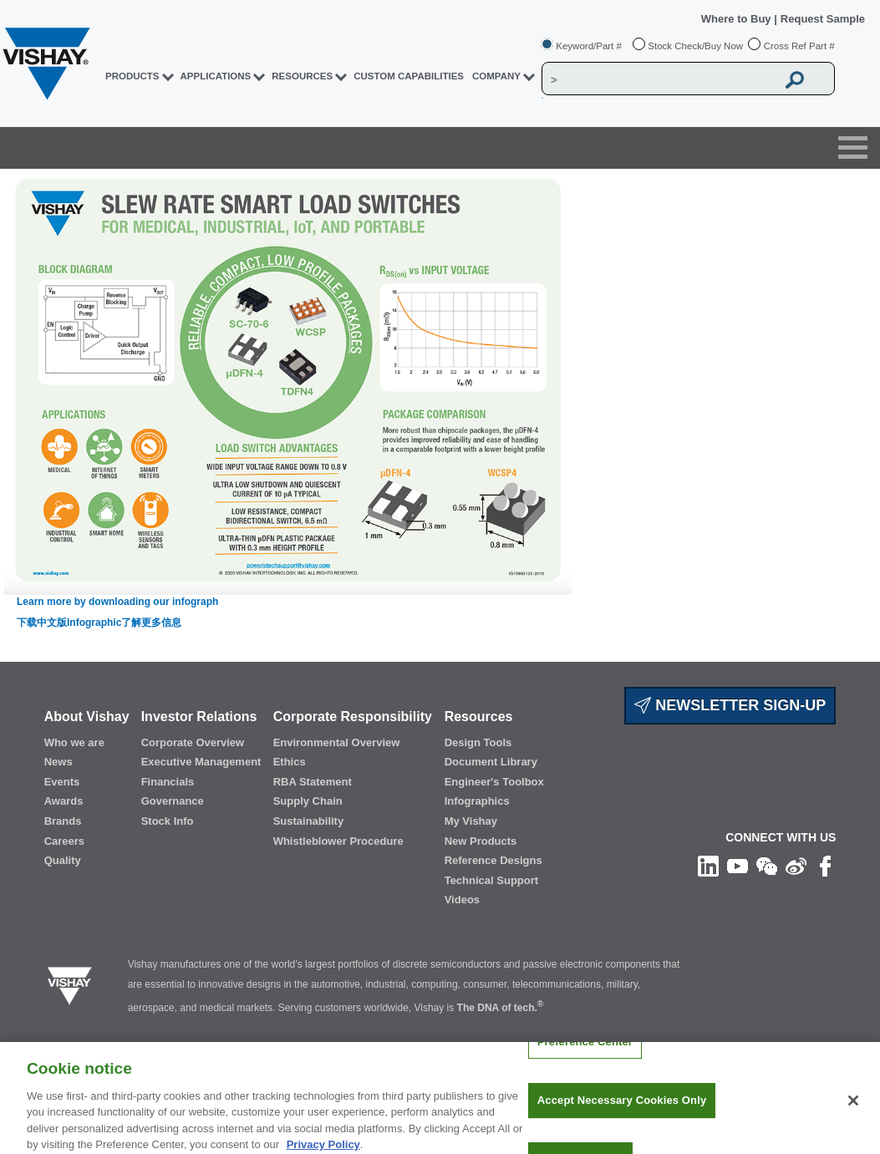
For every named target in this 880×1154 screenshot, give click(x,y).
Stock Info (167, 821)
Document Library (491, 761)
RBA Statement (312, 781)
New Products (481, 841)
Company (496, 76)
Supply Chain (308, 801)
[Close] (853, 1111)
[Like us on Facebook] (825, 866)
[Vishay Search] (659, 79)
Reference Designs (493, 860)
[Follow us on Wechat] (766, 866)
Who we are (74, 742)
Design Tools (478, 742)
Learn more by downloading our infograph (117, 602)
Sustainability (308, 821)
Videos (462, 899)
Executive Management (201, 761)
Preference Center (585, 1052)
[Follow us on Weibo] (796, 866)
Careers (64, 841)
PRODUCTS (132, 76)
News (58, 761)
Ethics (289, 761)
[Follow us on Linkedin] (708, 866)
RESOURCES (302, 76)
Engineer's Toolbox (494, 781)
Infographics (477, 801)
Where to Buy (737, 19)
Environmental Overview (336, 742)
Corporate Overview (193, 742)
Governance (172, 801)
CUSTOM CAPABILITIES (409, 76)
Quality (62, 860)
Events (62, 781)
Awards (64, 801)
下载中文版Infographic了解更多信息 (99, 622)
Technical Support (491, 880)
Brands (63, 821)
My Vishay (471, 821)
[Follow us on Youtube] (737, 866)
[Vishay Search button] (794, 79)
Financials (168, 781)
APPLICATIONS (216, 76)
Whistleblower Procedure (338, 841)
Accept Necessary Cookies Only (621, 1112)
